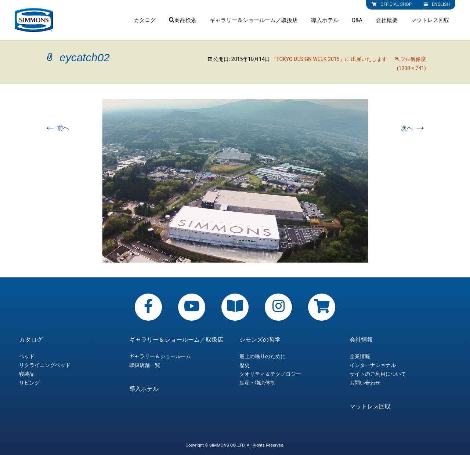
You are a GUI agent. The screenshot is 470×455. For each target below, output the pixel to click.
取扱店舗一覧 (144, 365)
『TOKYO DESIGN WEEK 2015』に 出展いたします (329, 59)
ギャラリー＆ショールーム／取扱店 (254, 20)
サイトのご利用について (378, 373)
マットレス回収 (430, 20)
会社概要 (387, 20)
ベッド (27, 356)
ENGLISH (437, 4)
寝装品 (27, 373)
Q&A (357, 20)
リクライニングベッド (44, 365)
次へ (413, 127)
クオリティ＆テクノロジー (270, 373)
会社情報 (361, 340)
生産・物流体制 (257, 382)
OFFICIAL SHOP (392, 4)
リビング (29, 382)
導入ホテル (325, 20)
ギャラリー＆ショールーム (160, 356)
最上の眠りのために (262, 356)
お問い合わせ (365, 382)
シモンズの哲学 (260, 340)
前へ (56, 127)
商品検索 (182, 20)
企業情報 (360, 356)
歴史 (244, 365)
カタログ (145, 20)
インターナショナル (373, 365)
